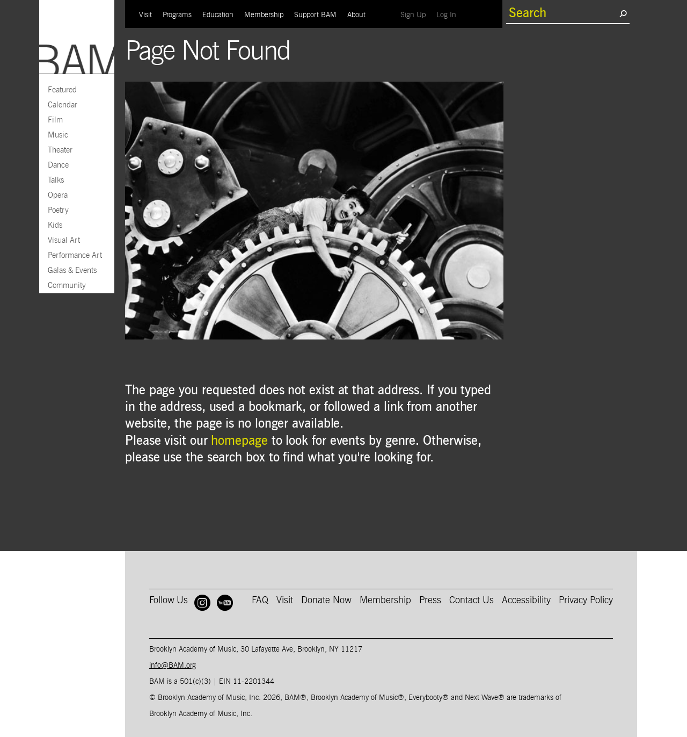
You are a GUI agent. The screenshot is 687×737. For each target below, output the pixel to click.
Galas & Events (72, 270)
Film (55, 120)
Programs (177, 15)
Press (430, 600)
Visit (145, 15)
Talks (56, 180)
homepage (239, 441)
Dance (58, 165)
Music (58, 135)
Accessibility (526, 600)
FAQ (260, 600)
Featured (62, 90)
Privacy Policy (586, 600)
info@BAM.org (172, 665)
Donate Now (326, 600)
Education (217, 15)
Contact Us (471, 600)
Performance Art (75, 255)
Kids (55, 225)
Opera (58, 195)
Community (67, 285)
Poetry (58, 210)
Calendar (62, 105)
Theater (60, 150)
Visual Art (64, 240)
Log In (449, 15)
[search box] (562, 13)
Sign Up (415, 15)
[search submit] (623, 13)
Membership (263, 15)
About (356, 15)
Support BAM (315, 15)
